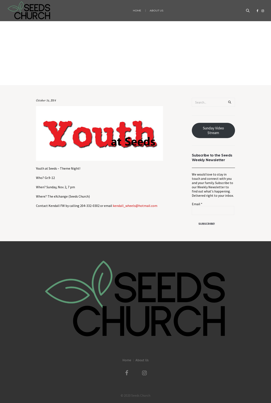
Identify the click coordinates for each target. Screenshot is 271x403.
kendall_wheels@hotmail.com (135, 206)
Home (100, 76)
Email (197, 204)
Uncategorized (116, 76)
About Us (142, 360)
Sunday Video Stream (213, 130)
